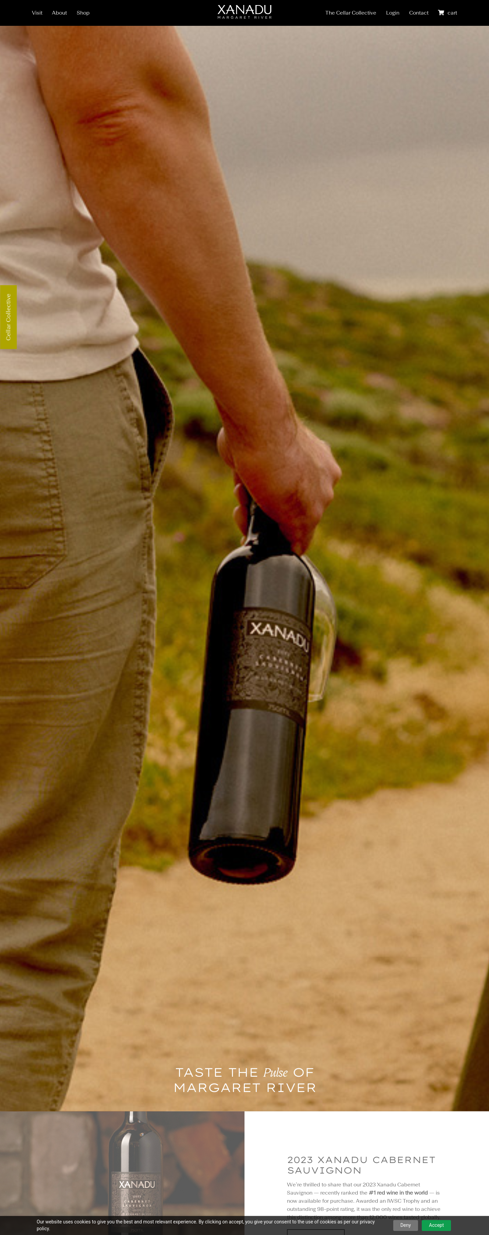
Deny (405, 1225)
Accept (436, 1225)
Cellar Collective (8, 317)
